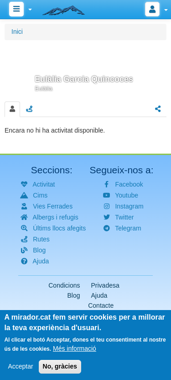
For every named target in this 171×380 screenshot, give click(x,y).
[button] (85, 69)
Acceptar (20, 370)
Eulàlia (43, 88)
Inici (17, 31)
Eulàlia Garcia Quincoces (84, 79)
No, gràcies (60, 370)
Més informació (74, 352)
